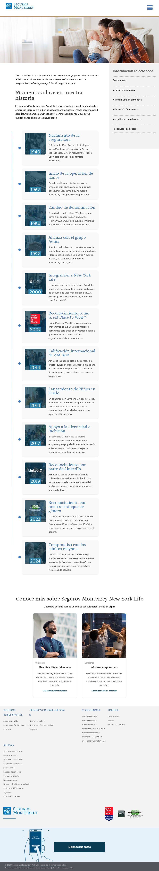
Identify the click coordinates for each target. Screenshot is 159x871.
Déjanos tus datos (79, 847)
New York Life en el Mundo (93, 728)
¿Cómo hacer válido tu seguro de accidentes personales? (13, 763)
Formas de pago (10, 780)
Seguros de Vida (10, 721)
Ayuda (9, 745)
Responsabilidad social (125, 128)
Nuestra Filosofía (89, 716)
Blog (61, 710)
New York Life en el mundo (127, 99)
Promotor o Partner (116, 724)
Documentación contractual (16, 784)
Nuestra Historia (89, 720)
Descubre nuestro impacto (55, 691)
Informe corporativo (124, 90)
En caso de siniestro (12, 772)
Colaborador (113, 716)
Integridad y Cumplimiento (94, 741)
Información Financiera (92, 737)
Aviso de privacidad (60, 868)
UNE (72, 868)
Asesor (111, 720)
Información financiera (125, 109)
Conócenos (119, 80)
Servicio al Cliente (11, 776)
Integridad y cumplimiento (127, 119)
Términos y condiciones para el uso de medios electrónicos (28, 868)
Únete (113, 710)
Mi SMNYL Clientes (11, 796)
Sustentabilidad (89, 724)
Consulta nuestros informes (104, 691)
